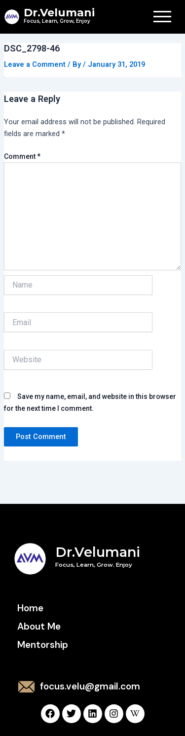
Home (30, 608)
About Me (39, 626)
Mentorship (42, 644)
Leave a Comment (35, 64)
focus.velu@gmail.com (90, 686)
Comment (22, 156)
